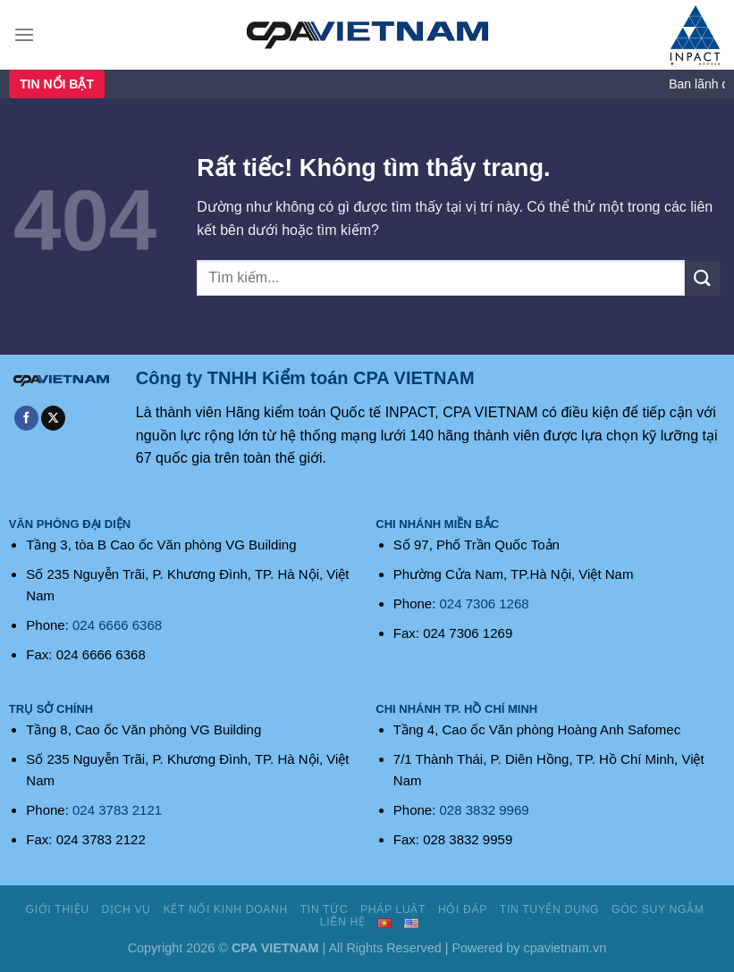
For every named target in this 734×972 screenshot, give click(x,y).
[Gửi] (703, 278)
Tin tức (324, 909)
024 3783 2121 (117, 809)
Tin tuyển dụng (549, 909)
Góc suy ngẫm (658, 909)
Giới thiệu (57, 909)
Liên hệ (343, 922)
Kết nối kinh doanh (226, 909)
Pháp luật (393, 909)
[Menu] (24, 34)
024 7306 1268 (484, 603)
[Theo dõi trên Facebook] (26, 418)
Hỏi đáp (462, 909)
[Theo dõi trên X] (53, 418)
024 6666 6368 (117, 625)
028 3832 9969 (484, 809)
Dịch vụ (126, 909)
